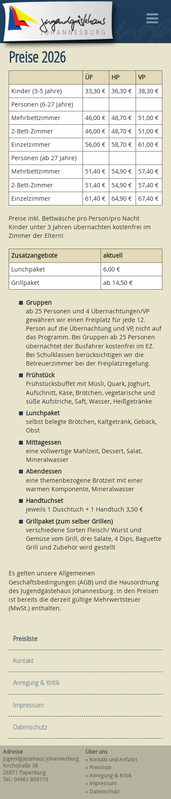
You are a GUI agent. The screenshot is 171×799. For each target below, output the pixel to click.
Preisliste (25, 639)
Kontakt (23, 661)
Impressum (28, 705)
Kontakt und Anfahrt (113, 759)
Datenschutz (30, 727)
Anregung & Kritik (36, 683)
